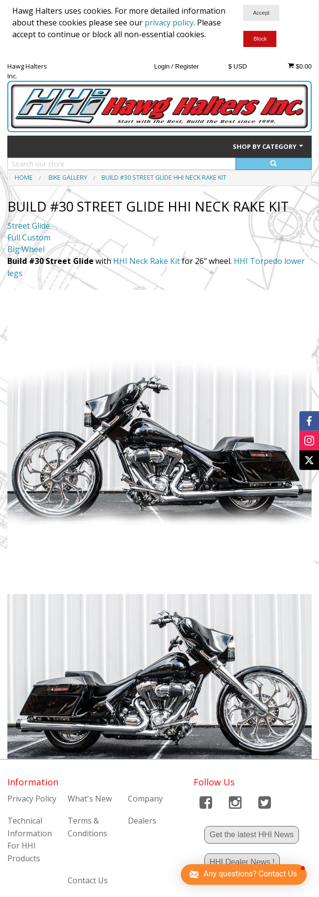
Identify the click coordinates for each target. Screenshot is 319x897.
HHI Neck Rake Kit (146, 261)
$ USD (237, 66)
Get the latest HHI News (252, 834)
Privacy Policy (31, 798)
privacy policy (169, 22)
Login (162, 66)
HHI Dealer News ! (242, 862)
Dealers (142, 820)
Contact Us (88, 880)
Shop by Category (268, 146)
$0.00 (300, 66)
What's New (90, 798)
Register (186, 66)
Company (145, 798)
